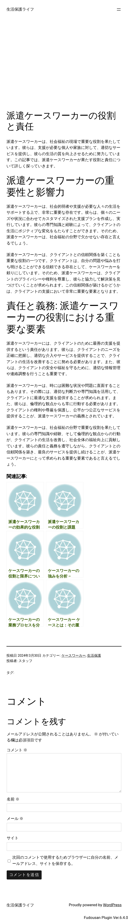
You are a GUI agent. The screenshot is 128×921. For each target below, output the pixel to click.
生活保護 (94, 656)
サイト (12, 838)
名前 (13, 799)
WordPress (112, 905)
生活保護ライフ (20, 9)
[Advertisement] (64, 68)
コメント (17, 750)
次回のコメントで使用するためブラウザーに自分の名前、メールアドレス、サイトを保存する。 (65, 860)
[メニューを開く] (119, 9)
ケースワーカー (73, 656)
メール (15, 818)
